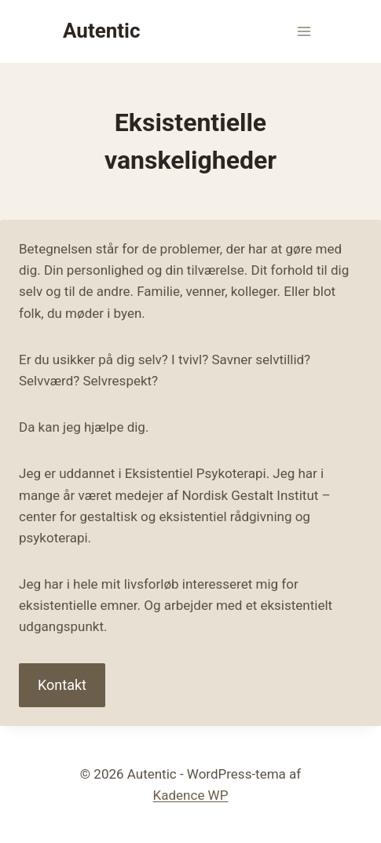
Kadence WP (191, 795)
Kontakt (62, 685)
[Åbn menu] (303, 31)
